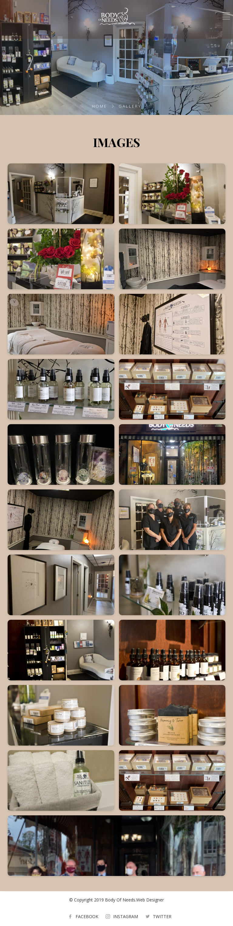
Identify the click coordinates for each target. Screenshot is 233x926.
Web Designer (150, 900)
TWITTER (162, 916)
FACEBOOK (87, 916)
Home (99, 106)
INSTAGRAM (125, 916)
